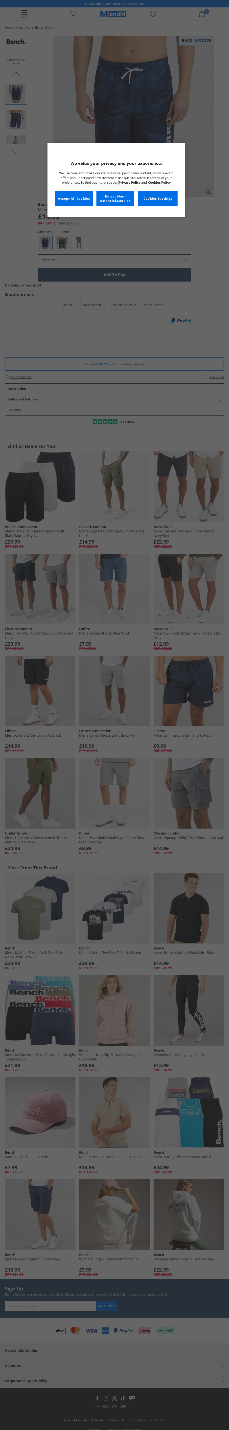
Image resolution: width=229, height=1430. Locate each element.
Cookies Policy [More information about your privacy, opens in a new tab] (159, 182)
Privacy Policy (129, 182)
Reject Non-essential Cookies (115, 198)
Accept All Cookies (74, 199)
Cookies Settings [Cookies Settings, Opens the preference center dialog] (157, 199)
